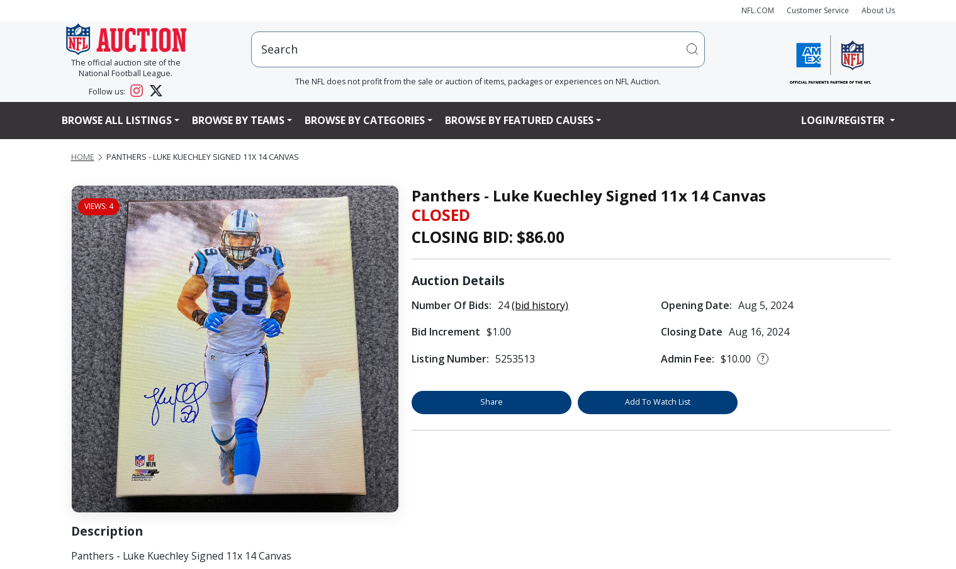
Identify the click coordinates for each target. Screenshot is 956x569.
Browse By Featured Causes (519, 120)
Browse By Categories (365, 120)
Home (82, 157)
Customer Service (818, 10)
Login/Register (844, 120)
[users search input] (478, 49)
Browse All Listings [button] (117, 120)
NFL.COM (757, 10)
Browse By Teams (238, 120)
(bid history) (540, 305)
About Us (878, 10)
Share (491, 402)
